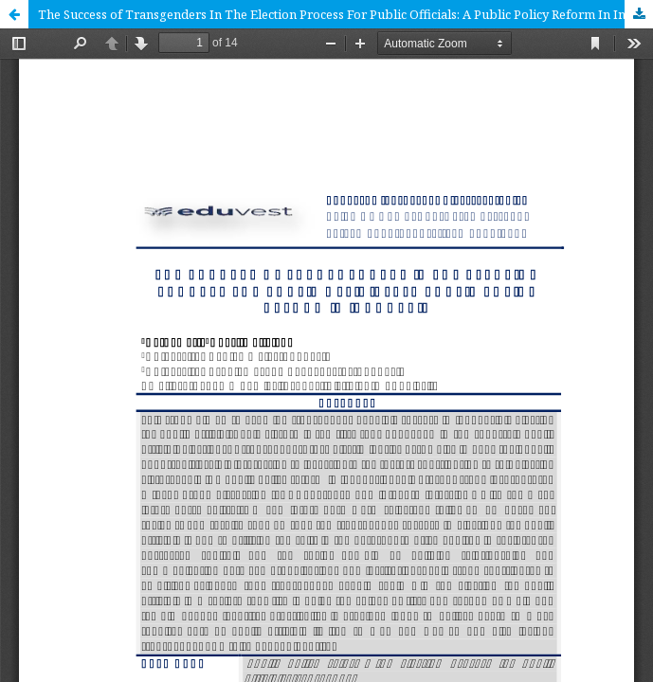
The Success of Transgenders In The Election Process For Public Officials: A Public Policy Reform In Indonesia (345, 14)
